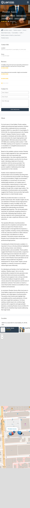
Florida (13, 15)
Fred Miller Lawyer (7, 30)
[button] (12, 433)
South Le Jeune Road (20, 18)
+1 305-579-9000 (5, 55)
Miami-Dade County (21, 15)
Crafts (11, 18)
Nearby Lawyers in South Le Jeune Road (10, 35)
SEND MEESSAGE (15, 109)
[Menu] (28, 2)
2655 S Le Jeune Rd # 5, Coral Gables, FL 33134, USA (13, 49)
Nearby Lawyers (5, 15)
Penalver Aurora (5, 37)
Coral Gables (5, 18)
